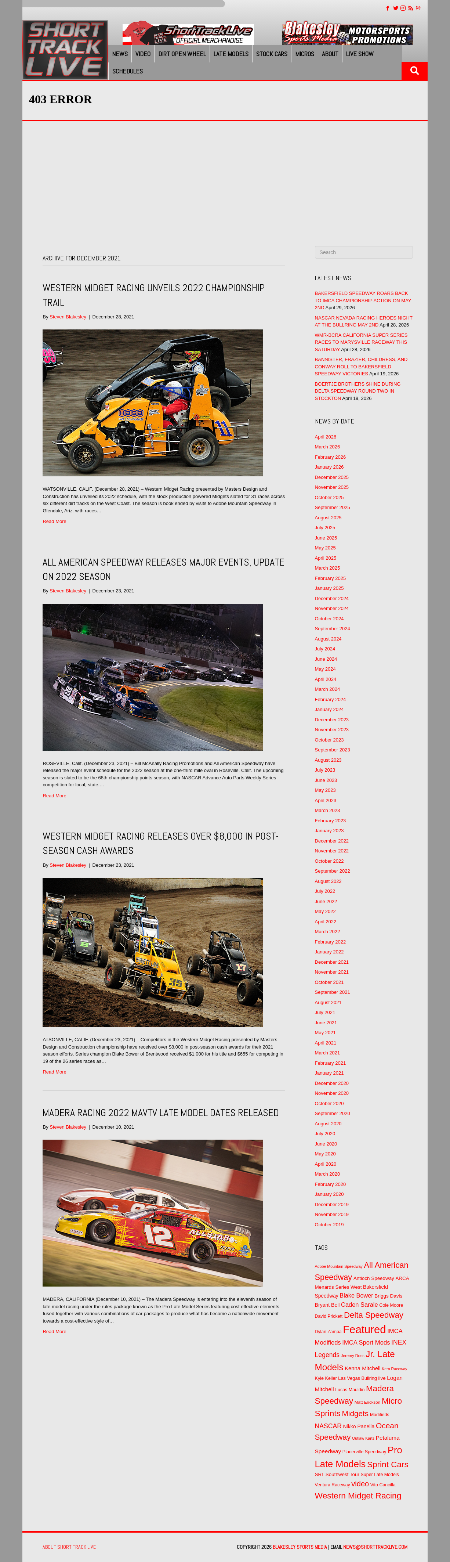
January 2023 (329, 830)
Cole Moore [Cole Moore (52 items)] (391, 1305)
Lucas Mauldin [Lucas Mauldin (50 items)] (349, 1389)
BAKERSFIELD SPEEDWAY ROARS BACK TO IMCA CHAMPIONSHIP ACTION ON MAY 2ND (363, 300)
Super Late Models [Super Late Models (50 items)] (380, 1474)
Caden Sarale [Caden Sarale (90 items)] (359, 1304)
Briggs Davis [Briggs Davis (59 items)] (388, 1296)
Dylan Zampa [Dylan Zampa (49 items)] (328, 1331)
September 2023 (332, 750)
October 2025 (329, 497)
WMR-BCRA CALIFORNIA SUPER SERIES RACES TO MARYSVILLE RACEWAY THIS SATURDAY (361, 342)
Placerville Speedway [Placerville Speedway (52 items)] (364, 1451)
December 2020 (332, 1083)
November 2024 (332, 608)
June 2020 (326, 1144)
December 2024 (332, 598)
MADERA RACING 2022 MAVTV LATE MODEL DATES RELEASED (161, 1112)
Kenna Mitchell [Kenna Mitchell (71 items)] (362, 1368)
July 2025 (325, 527)
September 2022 (332, 871)
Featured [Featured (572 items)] (364, 1329)
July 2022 (325, 891)
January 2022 (329, 952)
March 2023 (327, 810)
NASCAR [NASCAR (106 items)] (328, 1426)
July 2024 (325, 649)
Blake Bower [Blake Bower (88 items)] (356, 1295)
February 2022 (330, 942)
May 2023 (325, 790)
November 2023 (332, 729)
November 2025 (332, 487)
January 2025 (329, 588)
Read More (54, 521)
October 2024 (329, 618)
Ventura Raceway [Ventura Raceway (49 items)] (332, 1484)
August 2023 (328, 760)
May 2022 (325, 911)
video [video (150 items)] (360, 1484)
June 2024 (326, 659)
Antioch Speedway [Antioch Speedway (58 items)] (373, 1278)
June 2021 (326, 1022)
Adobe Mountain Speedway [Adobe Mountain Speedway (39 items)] (339, 1266)
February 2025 (330, 578)
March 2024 (327, 689)
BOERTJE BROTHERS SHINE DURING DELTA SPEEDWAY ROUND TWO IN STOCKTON (358, 391)
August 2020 (328, 1123)
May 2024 (325, 669)
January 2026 (329, 467)
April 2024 (326, 679)
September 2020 (332, 1113)
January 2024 (329, 709)
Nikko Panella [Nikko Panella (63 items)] (358, 1426)
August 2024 (328, 639)
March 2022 (327, 931)
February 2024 (330, 699)
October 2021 (329, 982)
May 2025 (325, 548)
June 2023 (326, 780)
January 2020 (329, 1194)
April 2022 (326, 921)
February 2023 (330, 820)
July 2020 (325, 1133)
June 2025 (326, 538)
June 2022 (326, 901)
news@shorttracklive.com (375, 1547)
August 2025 (328, 517)
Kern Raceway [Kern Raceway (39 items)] (394, 1369)
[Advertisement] (225, 176)
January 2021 (329, 1073)
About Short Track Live (69, 1547)
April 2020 (326, 1164)
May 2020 (325, 1154)
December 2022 (332, 841)
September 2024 (332, 628)
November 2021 (332, 972)
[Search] (364, 252)
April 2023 (326, 800)
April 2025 (326, 558)
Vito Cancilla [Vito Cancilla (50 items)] (383, 1484)
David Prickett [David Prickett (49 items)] (329, 1316)
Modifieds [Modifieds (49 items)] (379, 1414)
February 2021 (330, 1063)
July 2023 (325, 770)
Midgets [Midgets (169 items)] (355, 1413)
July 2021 (325, 1012)
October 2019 (329, 1224)
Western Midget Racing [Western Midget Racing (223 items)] (358, 1495)
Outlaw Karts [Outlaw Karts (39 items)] (363, 1438)
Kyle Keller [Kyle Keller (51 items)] (326, 1378)
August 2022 (328, 881)
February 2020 (330, 1184)
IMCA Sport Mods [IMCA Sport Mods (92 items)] (366, 1342)
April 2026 (326, 437)
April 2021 (326, 1043)
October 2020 (329, 1103)
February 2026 (330, 457)
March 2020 (327, 1174)
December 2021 (332, 962)
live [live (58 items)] (382, 1378)
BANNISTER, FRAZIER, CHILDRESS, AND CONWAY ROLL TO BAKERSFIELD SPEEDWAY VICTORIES (361, 366)
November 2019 (332, 1214)
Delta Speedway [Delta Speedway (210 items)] (373, 1315)
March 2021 (327, 1053)
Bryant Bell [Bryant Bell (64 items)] (327, 1305)
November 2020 (332, 1093)
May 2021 (325, 1032)
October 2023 (329, 740)
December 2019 (332, 1204)
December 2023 (332, 719)
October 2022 (329, 861)
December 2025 (332, 477)
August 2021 (328, 1002)
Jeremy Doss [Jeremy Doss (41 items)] (352, 1355)
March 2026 (327, 447)
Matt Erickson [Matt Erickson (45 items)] (367, 1402)
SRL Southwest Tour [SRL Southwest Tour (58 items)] (337, 1474)
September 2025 (332, 507)
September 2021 (332, 992)
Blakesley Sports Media (300, 1547)
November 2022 (332, 851)
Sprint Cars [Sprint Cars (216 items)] (388, 1464)
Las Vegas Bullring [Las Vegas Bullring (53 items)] (357, 1378)
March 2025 (327, 568)
